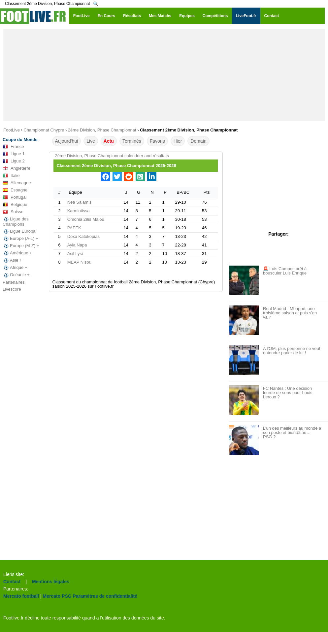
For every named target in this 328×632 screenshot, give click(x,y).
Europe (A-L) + (20, 238)
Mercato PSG (57, 596)
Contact (11, 581)
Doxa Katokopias (83, 236)
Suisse (13, 212)
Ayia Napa (77, 245)
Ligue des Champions (15, 221)
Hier (178, 141)
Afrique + (15, 267)
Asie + (12, 260)
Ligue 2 (14, 161)
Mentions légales (50, 581)
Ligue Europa (19, 231)
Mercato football (21, 596)
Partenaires (13, 282)
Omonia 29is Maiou (85, 219)
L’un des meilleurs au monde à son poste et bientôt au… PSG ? (292, 432)
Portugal (14, 197)
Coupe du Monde (20, 139)
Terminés (131, 141)
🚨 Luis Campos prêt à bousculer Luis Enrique (285, 270)
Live (90, 141)
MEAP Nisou (79, 262)
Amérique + (17, 253)
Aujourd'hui (66, 141)
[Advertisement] (164, 75)
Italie (11, 175)
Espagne (15, 190)
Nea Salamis (79, 202)
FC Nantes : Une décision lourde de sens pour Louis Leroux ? (287, 392)
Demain (198, 141)
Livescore (12, 289)
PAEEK (74, 227)
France (13, 146)
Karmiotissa (78, 210)
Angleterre (16, 168)
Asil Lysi (75, 253)
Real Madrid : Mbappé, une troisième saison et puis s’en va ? (290, 313)
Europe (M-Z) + (21, 245)
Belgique (15, 204)
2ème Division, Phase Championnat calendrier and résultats (112, 155)
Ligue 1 (14, 154)
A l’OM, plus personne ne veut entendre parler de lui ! (291, 350)
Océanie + (16, 274)
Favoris (157, 141)
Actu (109, 141)
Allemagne (17, 183)
